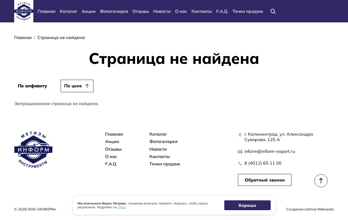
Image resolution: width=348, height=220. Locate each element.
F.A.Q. (222, 11)
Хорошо (247, 205)
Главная (46, 11)
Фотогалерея (114, 11)
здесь (121, 207)
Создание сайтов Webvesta (310, 209)
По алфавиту (32, 85)
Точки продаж (247, 11)
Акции (89, 11)
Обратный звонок (265, 180)
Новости (162, 11)
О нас (181, 11)
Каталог (68, 11)
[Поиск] (273, 11)
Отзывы (140, 11)
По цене (73, 85)
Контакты (201, 11)
